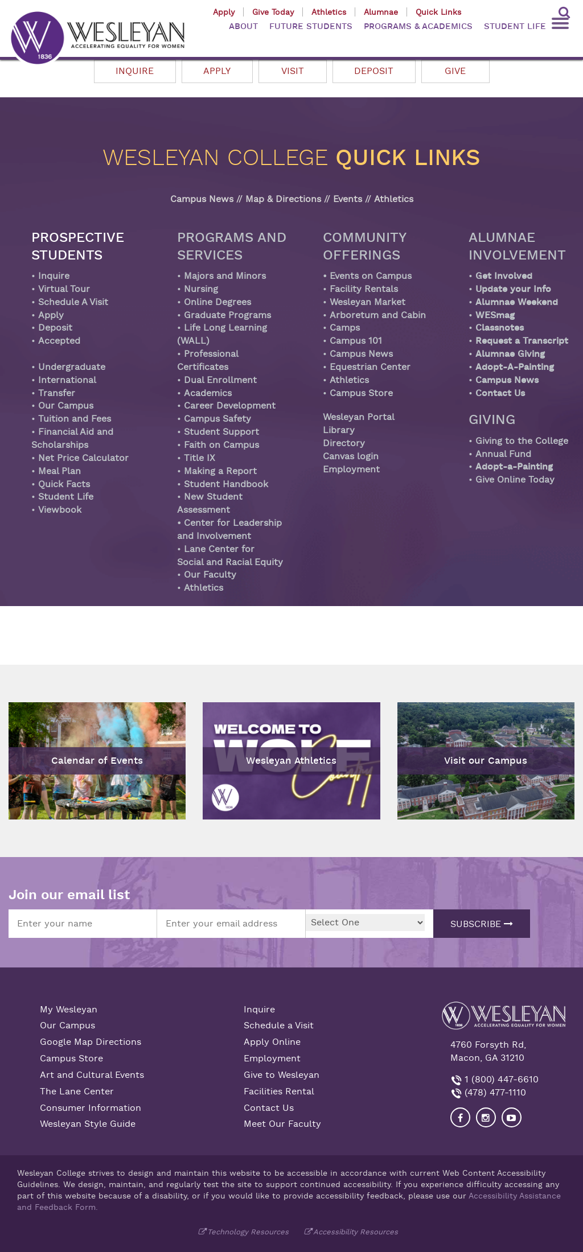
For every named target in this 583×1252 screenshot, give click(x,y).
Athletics (328, 12)
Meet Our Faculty (282, 1124)
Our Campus (67, 1025)
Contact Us (269, 1108)
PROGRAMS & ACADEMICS (418, 26)
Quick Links (438, 12)
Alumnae (381, 12)
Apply (224, 12)
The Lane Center (77, 1091)
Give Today (273, 12)
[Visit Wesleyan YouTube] (512, 1117)
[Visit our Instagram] (486, 1117)
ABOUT (243, 26)
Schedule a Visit (279, 1025)
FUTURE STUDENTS (310, 26)
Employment (272, 1058)
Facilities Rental (279, 1091)
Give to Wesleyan (281, 1075)
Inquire (259, 1009)
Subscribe (481, 924)
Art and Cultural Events (92, 1075)
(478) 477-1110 (494, 1093)
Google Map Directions (90, 1042)
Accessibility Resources (355, 1232)
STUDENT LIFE (515, 26)
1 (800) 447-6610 (500, 1079)
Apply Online (272, 1042)
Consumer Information (90, 1108)
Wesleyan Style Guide (88, 1124)
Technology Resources (248, 1232)
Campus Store (71, 1058)
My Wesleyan (68, 1009)
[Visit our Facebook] (460, 1117)
